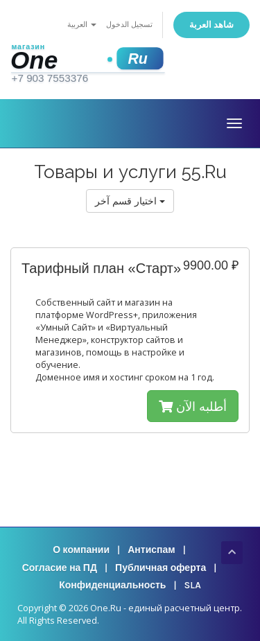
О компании (81, 550)
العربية (81, 24)
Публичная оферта (160, 568)
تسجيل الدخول (129, 24)
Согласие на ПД (59, 568)
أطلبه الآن (193, 406)
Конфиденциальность (112, 585)
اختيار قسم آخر (130, 200)
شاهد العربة (211, 24)
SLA (192, 585)
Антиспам (151, 550)
